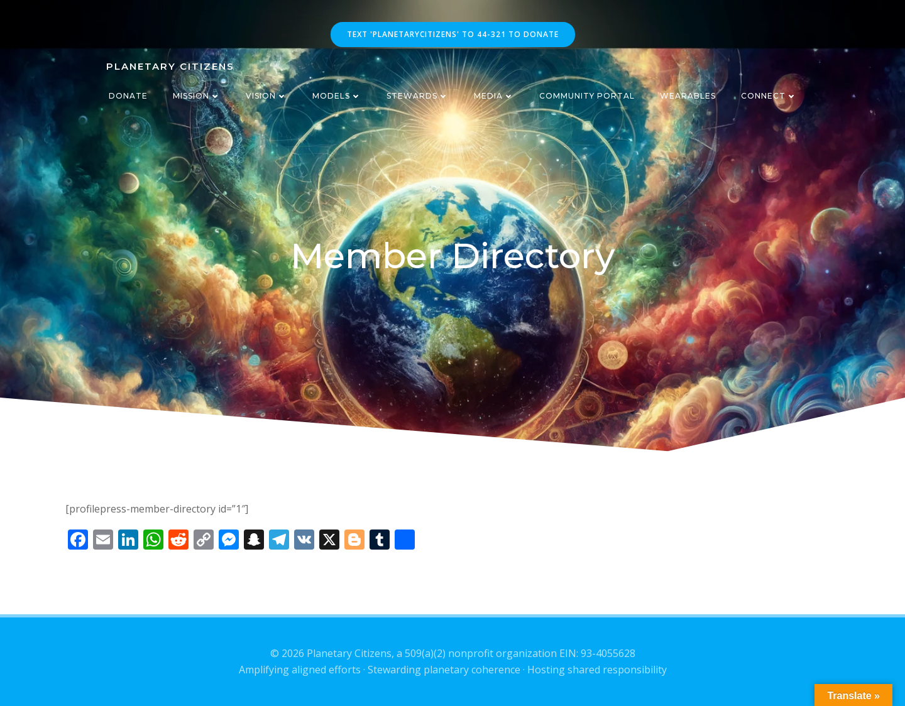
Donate (128, 95)
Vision (266, 95)
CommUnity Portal (587, 95)
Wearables (688, 95)
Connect (769, 95)
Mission (197, 95)
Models (336, 95)
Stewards (418, 95)
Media (494, 95)
